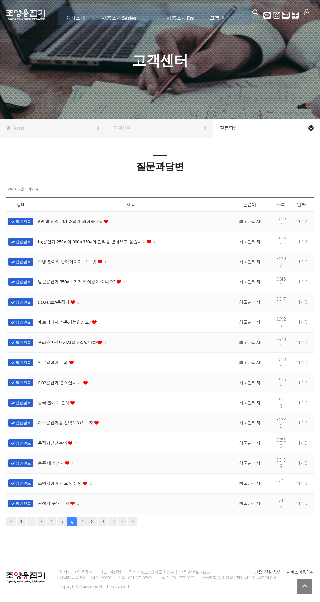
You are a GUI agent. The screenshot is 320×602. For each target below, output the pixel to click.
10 (112, 521)
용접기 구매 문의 (54, 503)
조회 (281, 205)
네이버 (284, 15)
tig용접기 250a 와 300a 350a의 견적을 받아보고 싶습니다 (93, 242)
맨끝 (133, 521)
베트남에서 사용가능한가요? (65, 322)
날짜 (301, 205)
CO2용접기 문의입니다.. (61, 383)
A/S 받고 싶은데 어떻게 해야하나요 (71, 221)
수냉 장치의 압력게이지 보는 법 (68, 262)
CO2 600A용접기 (54, 302)
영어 (294, 15)
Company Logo (25, 16)
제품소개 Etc (177, 14)
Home (53, 128)
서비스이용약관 (300, 572)
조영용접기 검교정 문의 (60, 483)
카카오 (266, 15)
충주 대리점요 (51, 463)
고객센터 (216, 14)
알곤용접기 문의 (54, 362)
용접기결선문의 (53, 443)
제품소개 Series (115, 14)
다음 (123, 521)
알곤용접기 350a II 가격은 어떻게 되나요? (78, 282)
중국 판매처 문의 (54, 403)
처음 (11, 521)
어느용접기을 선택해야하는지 (66, 423)
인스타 (275, 15)
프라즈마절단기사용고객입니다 (68, 342)
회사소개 (72, 14)
